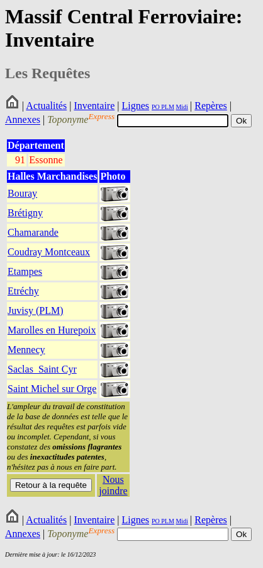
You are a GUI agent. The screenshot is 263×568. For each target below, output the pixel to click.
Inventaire (94, 105)
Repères (210, 105)
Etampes (25, 271)
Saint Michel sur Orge (52, 388)
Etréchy (23, 291)
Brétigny (25, 212)
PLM (167, 106)
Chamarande (33, 232)
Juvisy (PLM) (35, 310)
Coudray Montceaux (49, 251)
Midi (181, 106)
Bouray (22, 193)
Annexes (22, 120)
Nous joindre (113, 485)
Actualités (46, 105)
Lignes (135, 105)
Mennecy (26, 349)
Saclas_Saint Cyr (42, 369)
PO (156, 106)
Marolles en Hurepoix (52, 330)
